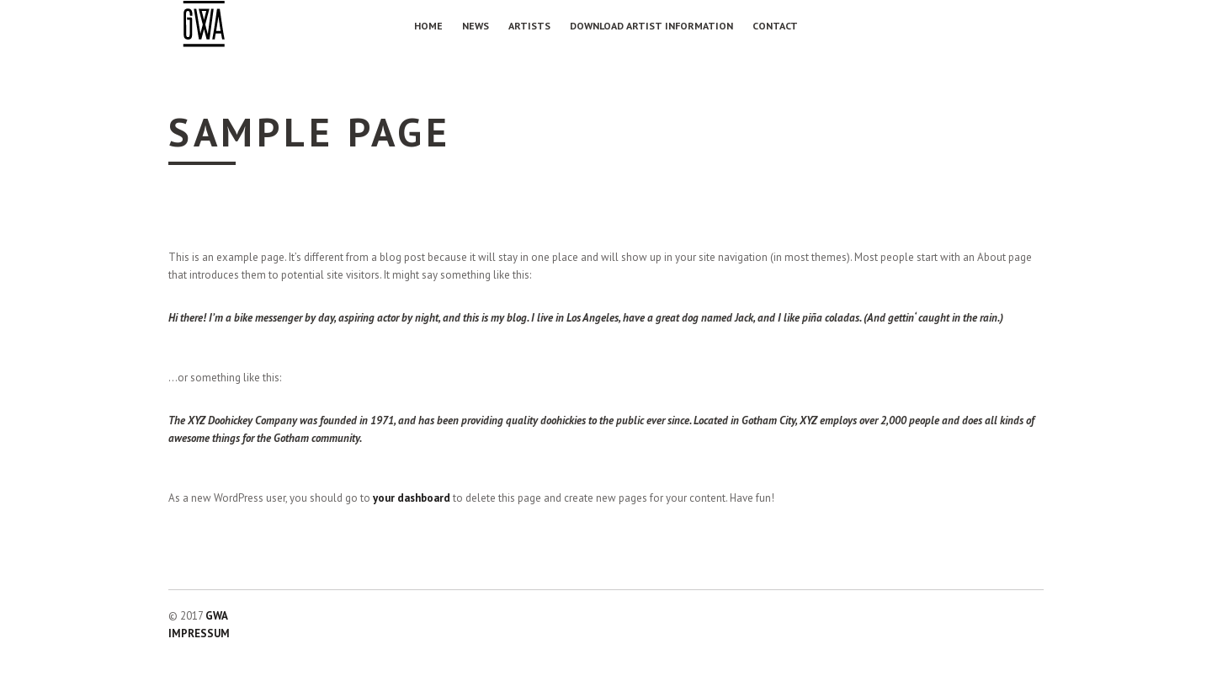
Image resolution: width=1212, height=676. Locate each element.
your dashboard (411, 498)
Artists (529, 25)
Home (428, 25)
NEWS (475, 25)
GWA (216, 616)
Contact (775, 25)
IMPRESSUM (199, 633)
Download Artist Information (651, 25)
